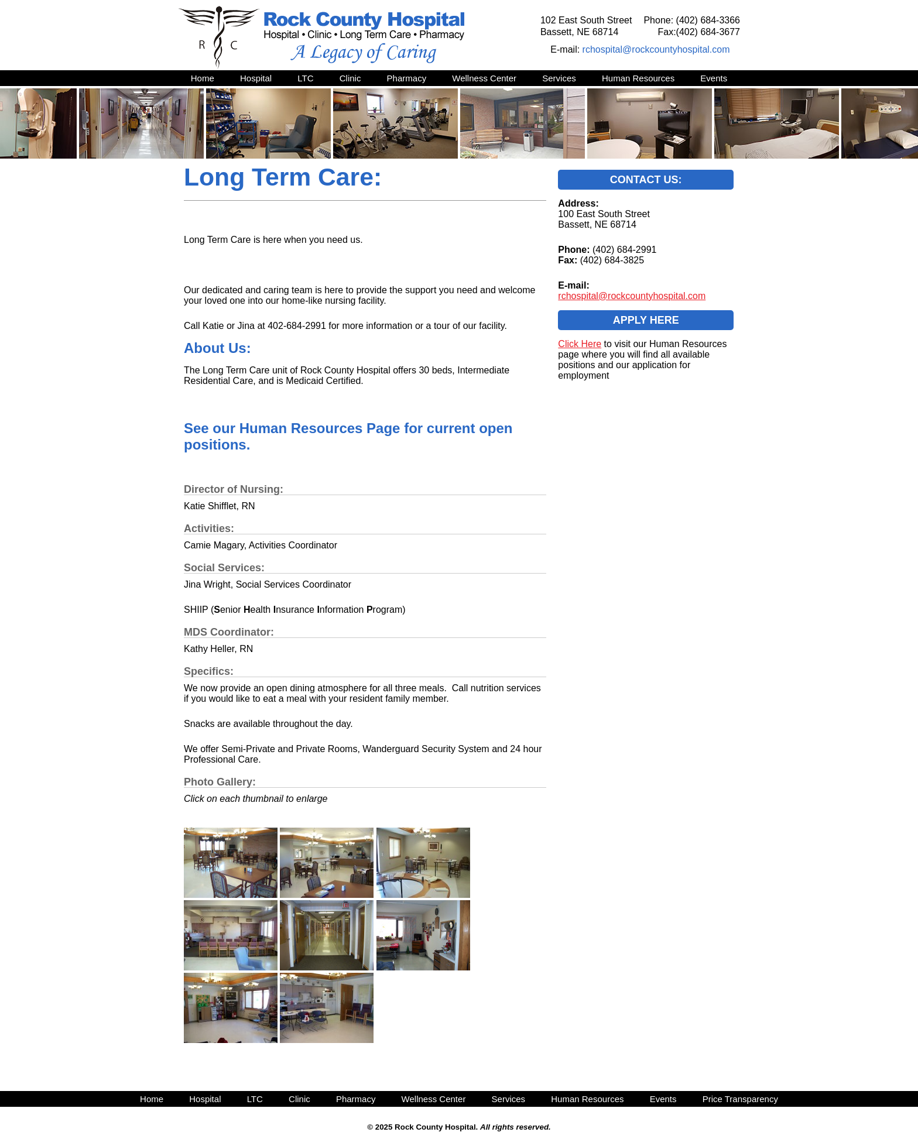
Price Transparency (740, 1099)
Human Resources (638, 78)
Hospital (256, 78)
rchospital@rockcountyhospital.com (656, 49)
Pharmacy (407, 78)
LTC (305, 78)
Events (713, 78)
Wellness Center (484, 78)
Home (202, 78)
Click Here (579, 344)
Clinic (350, 78)
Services (559, 78)
